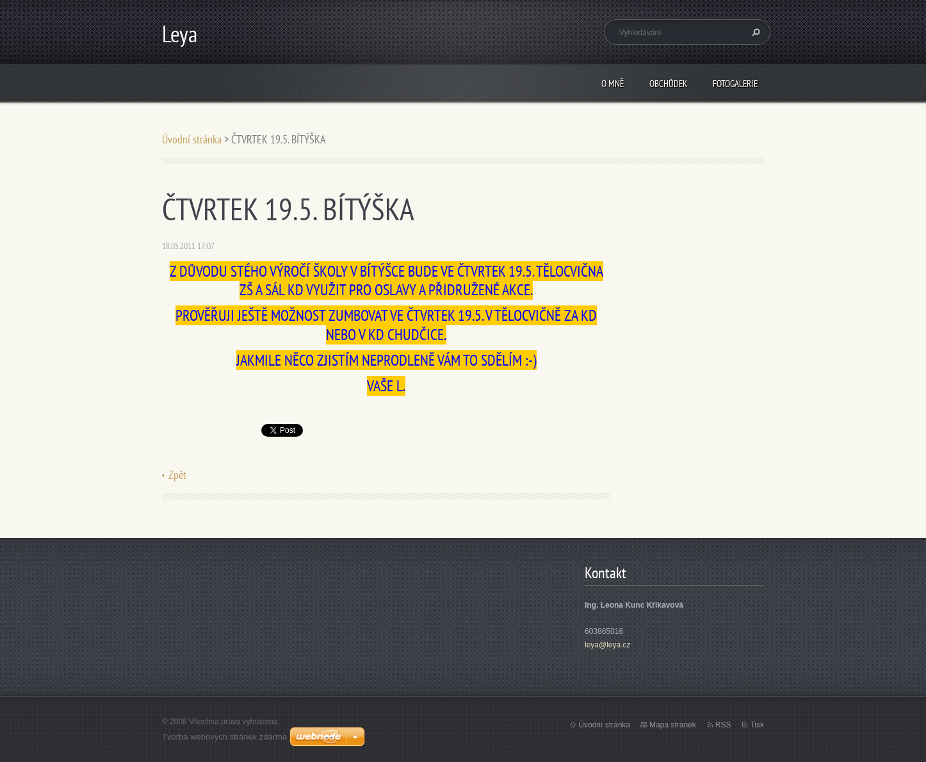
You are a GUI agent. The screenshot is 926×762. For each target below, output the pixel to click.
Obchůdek (668, 83)
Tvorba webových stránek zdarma (224, 737)
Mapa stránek (672, 724)
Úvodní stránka (192, 139)
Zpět (177, 474)
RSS (723, 724)
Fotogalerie (735, 83)
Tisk (757, 724)
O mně (612, 83)
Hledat (754, 32)
